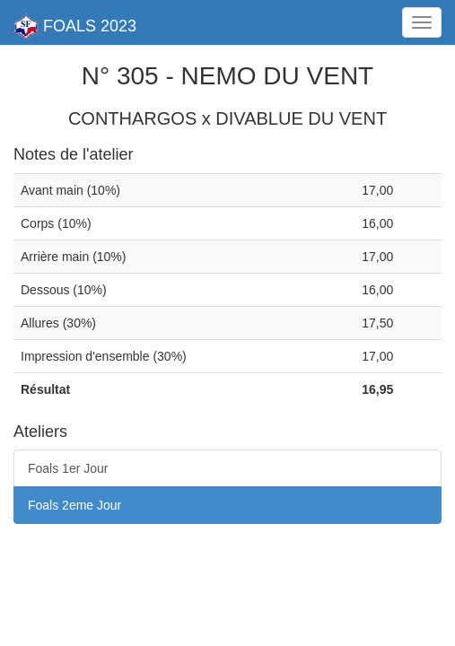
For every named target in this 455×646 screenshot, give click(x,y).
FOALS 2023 (74, 26)
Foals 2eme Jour (74, 505)
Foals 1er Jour (68, 468)
